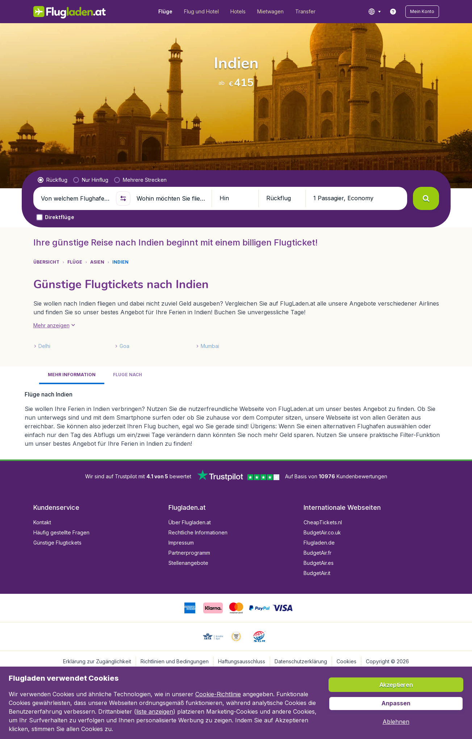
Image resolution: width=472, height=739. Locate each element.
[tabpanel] (236, 419)
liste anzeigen (154, 711)
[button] (422, 11)
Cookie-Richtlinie (218, 694)
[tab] (71, 375)
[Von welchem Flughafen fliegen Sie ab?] (75, 198)
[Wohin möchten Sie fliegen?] (171, 198)
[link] (393, 11)
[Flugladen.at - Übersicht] (69, 11)
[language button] (374, 11)
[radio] (52, 180)
